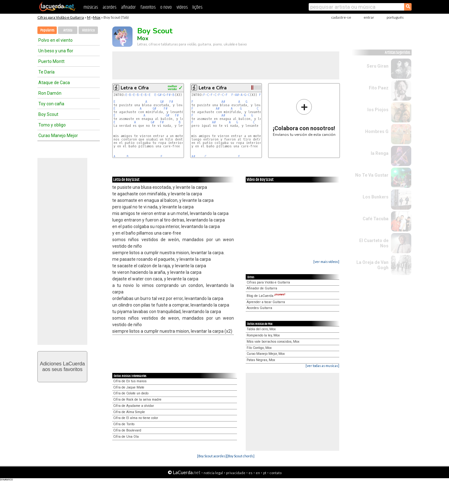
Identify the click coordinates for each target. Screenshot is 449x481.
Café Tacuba (376, 218)
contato (275, 473)
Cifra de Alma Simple (129, 412)
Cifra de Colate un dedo (130, 393)
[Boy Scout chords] (240, 456)
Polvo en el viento (55, 40)
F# (169, 95)
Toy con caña (51, 103)
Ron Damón (49, 93)
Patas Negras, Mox (261, 360)
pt (264, 473)
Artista (67, 30)
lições (197, 7)
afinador (128, 7)
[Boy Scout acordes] (212, 456)
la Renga (380, 153)
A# (237, 95)
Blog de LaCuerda (266, 296)
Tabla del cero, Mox (261, 329)
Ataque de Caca (54, 82)
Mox (96, 17)
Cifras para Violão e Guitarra (60, 17)
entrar (369, 17)
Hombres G (377, 131)
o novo (166, 7)
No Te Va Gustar (372, 175)
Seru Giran (378, 66)
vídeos (182, 7)
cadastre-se (341, 17)
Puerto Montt (51, 61)
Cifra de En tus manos (130, 381)
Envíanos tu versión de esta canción (304, 117)
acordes (109, 7)
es (251, 473)
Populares (47, 30)
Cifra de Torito (123, 424)
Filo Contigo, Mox (259, 348)
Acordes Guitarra (259, 308)
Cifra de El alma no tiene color (135, 418)
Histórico (88, 30)
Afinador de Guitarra (262, 288)
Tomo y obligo (52, 124)
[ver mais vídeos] (326, 262)
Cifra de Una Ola (126, 437)
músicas (91, 7)
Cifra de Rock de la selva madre (137, 400)
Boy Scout (48, 114)
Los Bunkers (376, 196)
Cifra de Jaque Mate (128, 387)
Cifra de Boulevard (127, 430)
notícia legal (213, 473)
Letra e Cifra (135, 88)
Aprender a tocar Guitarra (266, 302)
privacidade (235, 473)
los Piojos (378, 109)
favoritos (148, 7)
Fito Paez (379, 87)
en (258, 473)
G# (160, 95)
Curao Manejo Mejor (58, 135)
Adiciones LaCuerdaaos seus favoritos (62, 366)
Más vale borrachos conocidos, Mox (273, 342)
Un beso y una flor (55, 50)
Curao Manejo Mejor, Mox (266, 354)
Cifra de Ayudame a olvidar (133, 406)
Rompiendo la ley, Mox (263, 335)
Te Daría (46, 71)
